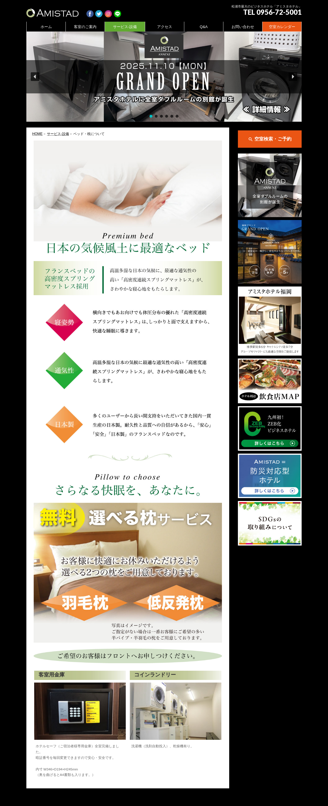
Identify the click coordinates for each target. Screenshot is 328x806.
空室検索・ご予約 (269, 139)
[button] (164, 77)
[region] (164, 77)
